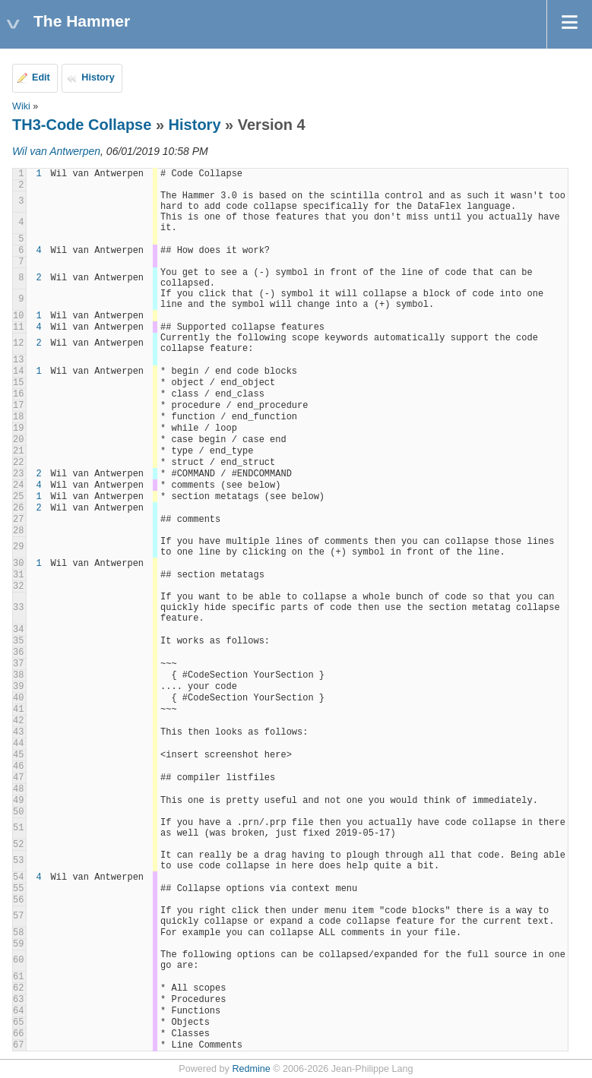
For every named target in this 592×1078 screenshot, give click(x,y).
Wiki (21, 106)
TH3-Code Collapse (81, 124)
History (97, 77)
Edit (41, 77)
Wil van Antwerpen (56, 151)
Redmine (251, 1069)
